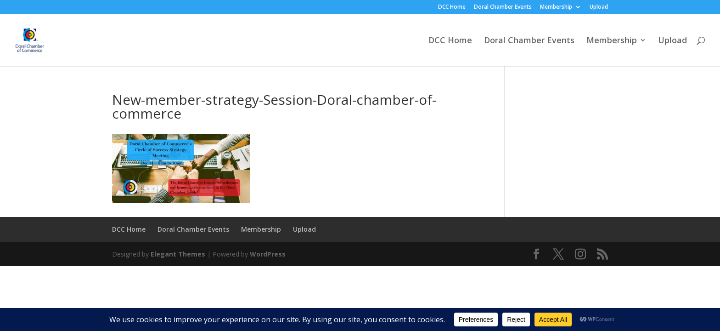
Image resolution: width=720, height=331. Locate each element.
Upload (599, 7)
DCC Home (452, 7)
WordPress (268, 254)
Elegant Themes (178, 254)
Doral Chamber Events (503, 7)
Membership (556, 7)
